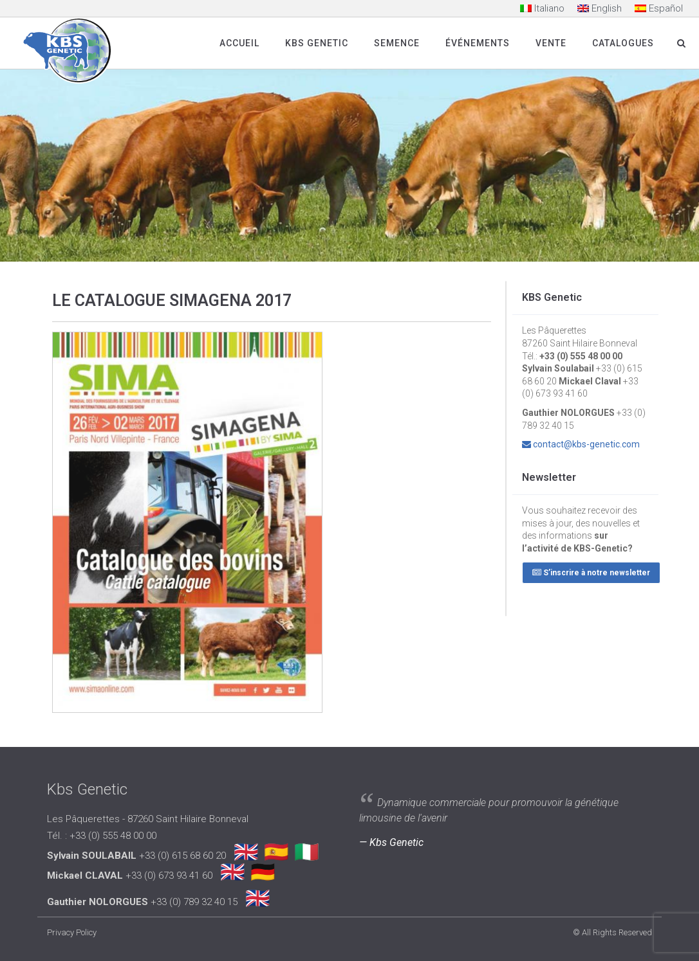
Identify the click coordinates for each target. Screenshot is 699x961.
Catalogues (623, 43)
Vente (551, 43)
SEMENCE (397, 43)
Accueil (239, 43)
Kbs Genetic (316, 43)
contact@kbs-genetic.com (586, 444)
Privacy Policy (72, 932)
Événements (477, 43)
